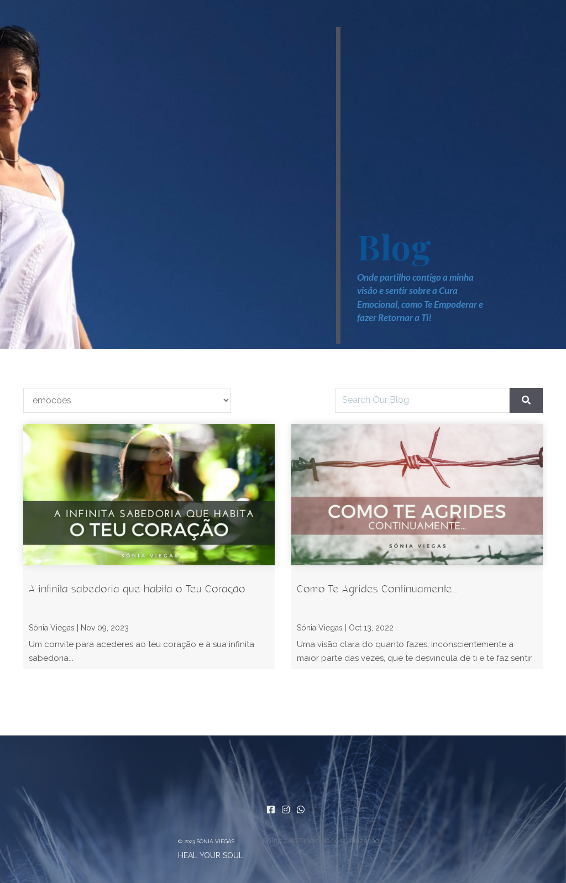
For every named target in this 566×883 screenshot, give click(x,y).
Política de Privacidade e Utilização (321, 840)
